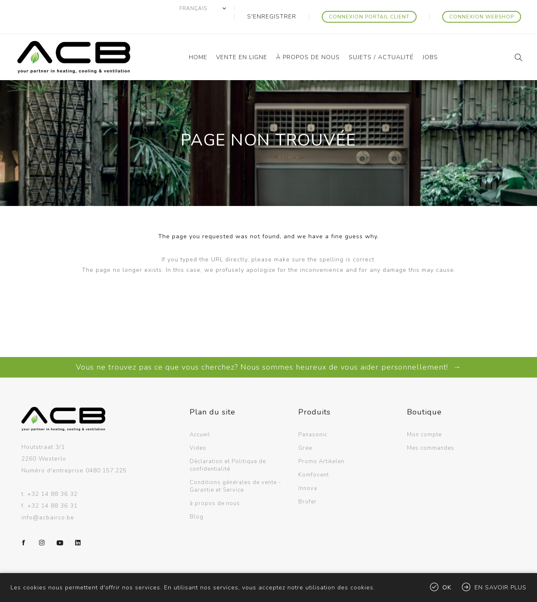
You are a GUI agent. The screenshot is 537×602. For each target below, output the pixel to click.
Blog (196, 500)
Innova (307, 471)
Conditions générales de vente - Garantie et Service (235, 469)
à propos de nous (215, 486)
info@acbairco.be (47, 501)
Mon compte (424, 418)
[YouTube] (60, 526)
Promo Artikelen (321, 444)
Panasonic (312, 418)
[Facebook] (24, 526)
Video (198, 431)
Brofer (307, 485)
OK (447, 588)
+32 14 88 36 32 (52, 477)
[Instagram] (42, 526)
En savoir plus (500, 588)
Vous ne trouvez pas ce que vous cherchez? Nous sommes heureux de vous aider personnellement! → (268, 350)
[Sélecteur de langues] (238, 8)
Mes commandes (430, 431)
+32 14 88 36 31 (52, 489)
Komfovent (313, 458)
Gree (305, 431)
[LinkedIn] (78, 526)
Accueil (200, 418)
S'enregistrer (299, 8)
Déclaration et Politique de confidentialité (228, 448)
